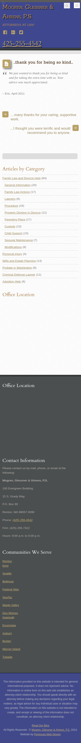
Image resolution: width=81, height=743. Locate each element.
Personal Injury (12, 254)
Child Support (13, 233)
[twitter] (21, 31)
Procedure (11, 205)
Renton (7, 561)
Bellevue (8, 581)
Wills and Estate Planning (19, 260)
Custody (10, 226)
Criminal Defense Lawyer (18, 274)
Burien (6, 641)
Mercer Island (11, 649)
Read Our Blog (40, 725)
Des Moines (10, 613)
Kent (5, 565)
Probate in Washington (17, 267)
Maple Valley (10, 605)
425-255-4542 (21, 43)
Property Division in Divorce (23, 212)
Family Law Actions (17, 192)
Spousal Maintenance (19, 240)
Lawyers (10, 198)
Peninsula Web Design (47, 734)
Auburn (7, 633)
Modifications (13, 247)
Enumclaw (9, 625)
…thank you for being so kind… (43, 62)
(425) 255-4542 (23, 520)
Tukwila (7, 657)
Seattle (6, 573)
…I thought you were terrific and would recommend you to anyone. (44, 130)
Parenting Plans (15, 219)
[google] (13, 31)
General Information (17, 185)
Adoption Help (11, 281)
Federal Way (10, 589)
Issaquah (8, 617)
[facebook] (5, 31)
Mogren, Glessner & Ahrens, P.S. (51, 729)
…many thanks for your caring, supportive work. (39, 116)
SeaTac (7, 597)
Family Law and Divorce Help (21, 178)
